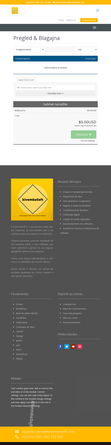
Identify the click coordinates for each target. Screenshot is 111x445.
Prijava (61, 20)
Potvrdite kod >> (55, 93)
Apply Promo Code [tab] (26, 80)
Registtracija (71, 20)
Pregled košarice (89, 20)
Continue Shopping (87, 141)
